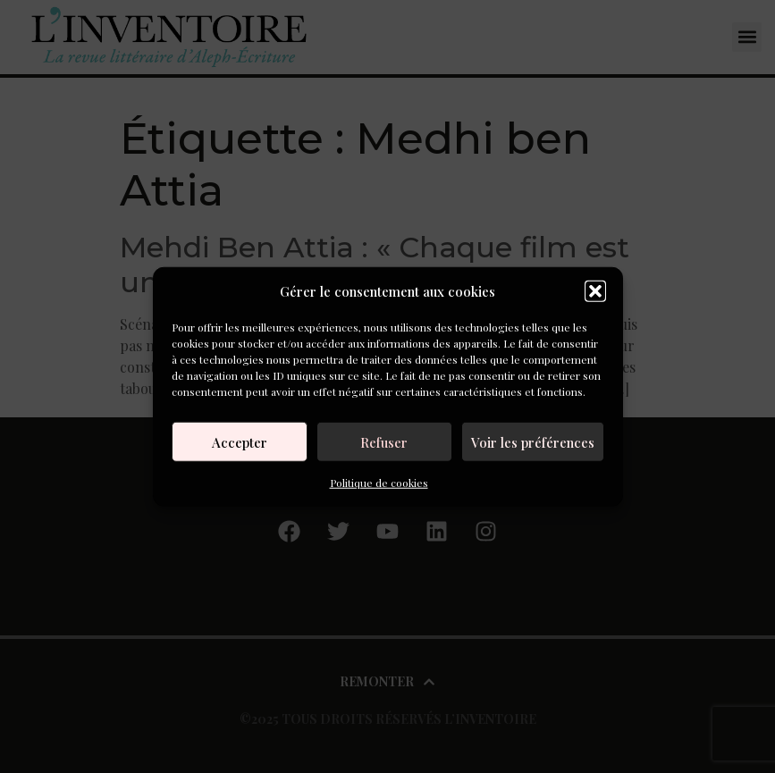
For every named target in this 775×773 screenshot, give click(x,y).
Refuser (384, 441)
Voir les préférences (532, 441)
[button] (595, 291)
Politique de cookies (379, 482)
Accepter (239, 441)
